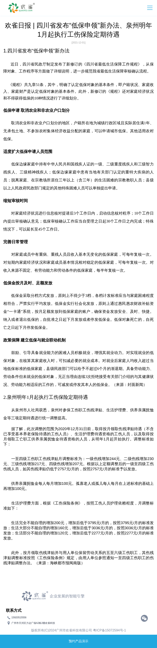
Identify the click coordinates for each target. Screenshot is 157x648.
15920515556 (18, 617)
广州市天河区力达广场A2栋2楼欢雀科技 (33, 622)
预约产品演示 (78, 641)
